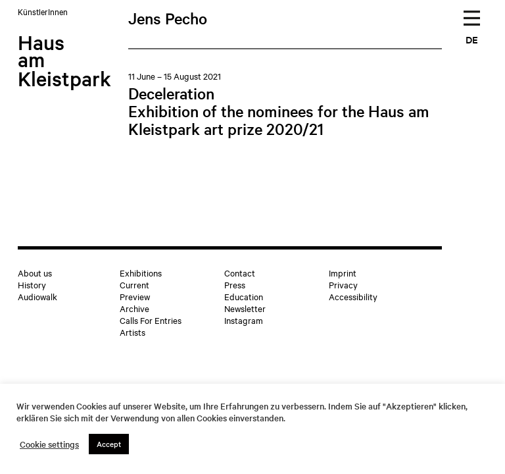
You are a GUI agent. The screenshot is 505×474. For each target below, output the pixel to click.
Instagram (243, 320)
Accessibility (353, 296)
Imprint (342, 272)
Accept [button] (109, 443)
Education (243, 296)
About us (35, 272)
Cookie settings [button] (49, 444)
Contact (239, 272)
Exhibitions (141, 272)
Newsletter (245, 308)
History (32, 284)
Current (134, 284)
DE (472, 39)
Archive (134, 308)
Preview (135, 296)
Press (234, 284)
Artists (132, 332)
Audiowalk (37, 296)
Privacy (343, 284)
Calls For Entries (150, 320)
